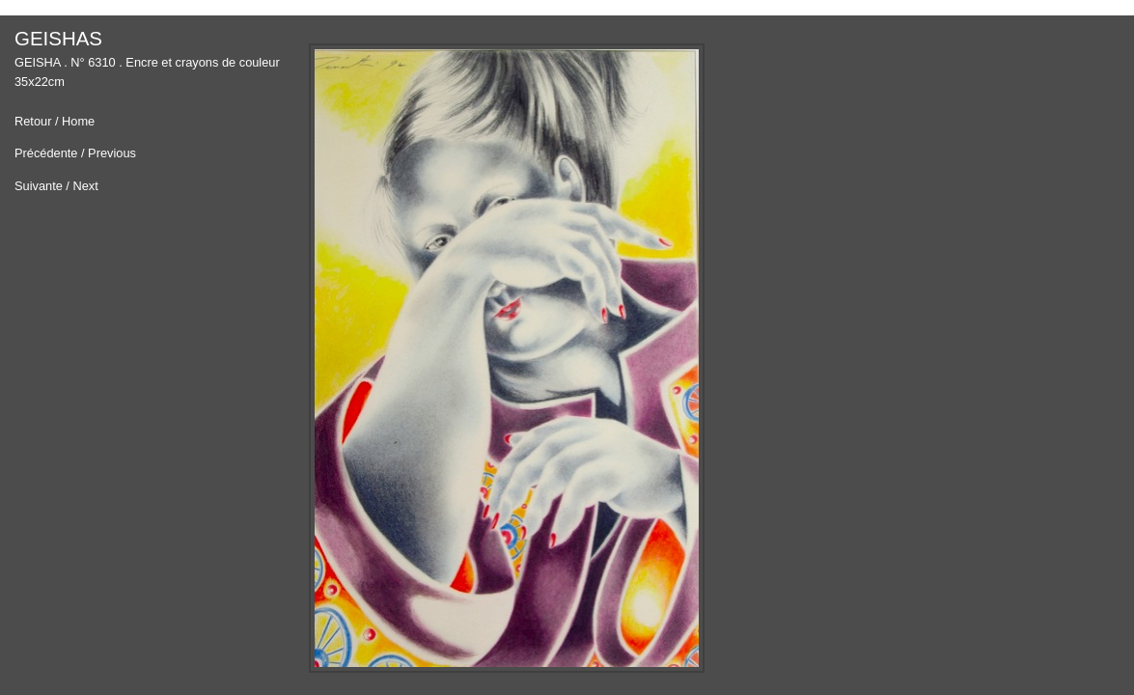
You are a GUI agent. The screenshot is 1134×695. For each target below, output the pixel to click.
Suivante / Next (56, 187)
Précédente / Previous (75, 154)
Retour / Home (54, 122)
